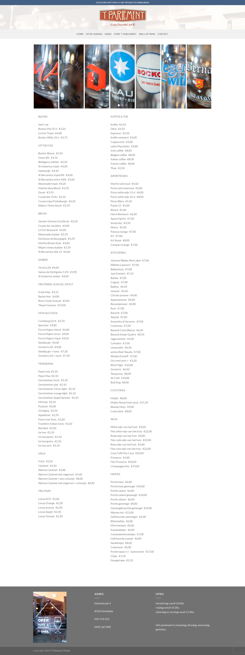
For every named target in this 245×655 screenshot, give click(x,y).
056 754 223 (101, 618)
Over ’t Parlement (125, 34)
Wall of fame (147, 34)
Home (80, 34)
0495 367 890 (102, 626)
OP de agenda (94, 34)
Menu (108, 34)
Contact (163, 34)
